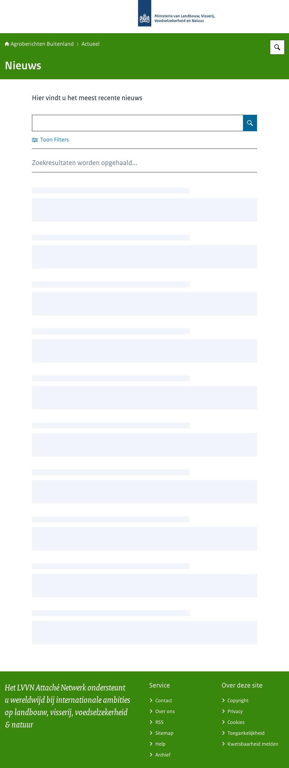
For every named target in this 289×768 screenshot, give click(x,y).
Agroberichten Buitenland (39, 44)
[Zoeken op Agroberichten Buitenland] (277, 47)
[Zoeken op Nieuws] (250, 123)
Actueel (90, 44)
